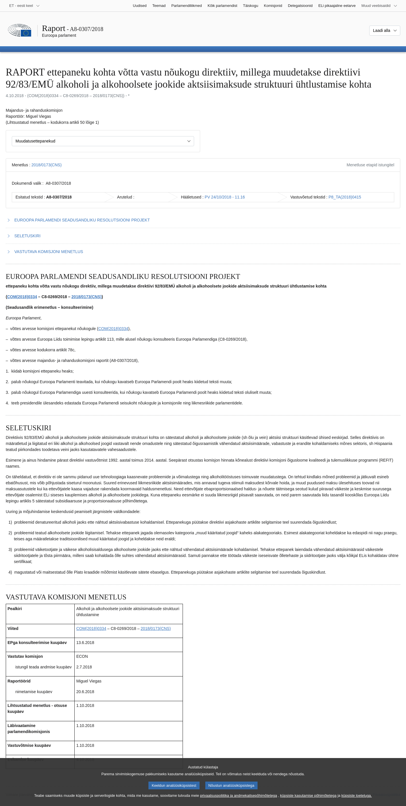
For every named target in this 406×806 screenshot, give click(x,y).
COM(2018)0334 (22, 296)
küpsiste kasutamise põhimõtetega (308, 796)
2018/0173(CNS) (46, 165)
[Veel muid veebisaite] (379, 5)
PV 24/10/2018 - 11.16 (225, 197)
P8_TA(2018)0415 (344, 197)
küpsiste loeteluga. (356, 796)
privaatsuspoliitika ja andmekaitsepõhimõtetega (238, 796)
